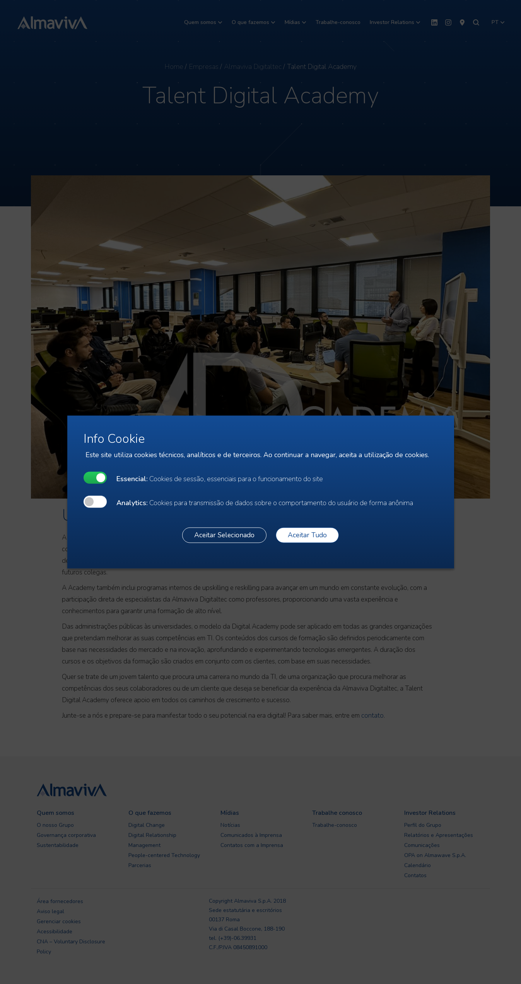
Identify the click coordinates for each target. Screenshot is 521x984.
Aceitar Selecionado (224, 535)
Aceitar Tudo (307, 535)
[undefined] (95, 477)
